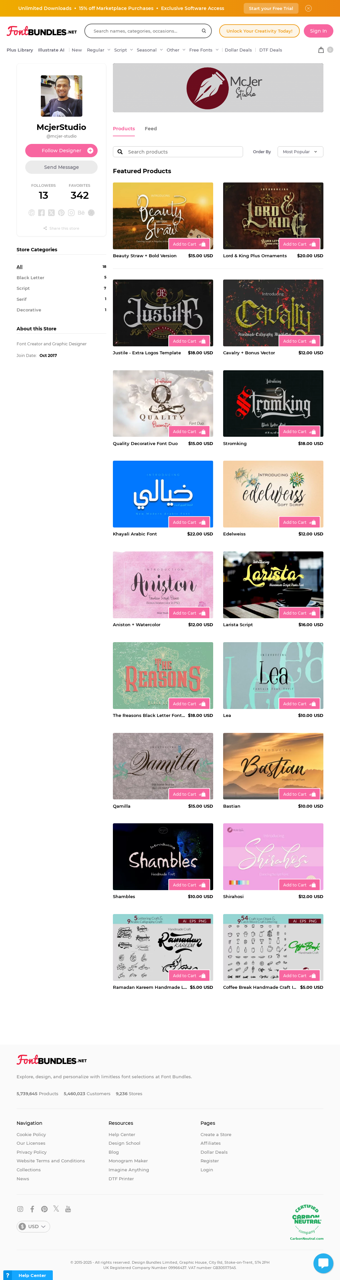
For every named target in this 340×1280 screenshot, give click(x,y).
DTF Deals (270, 50)
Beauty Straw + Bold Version (145, 255)
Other (173, 50)
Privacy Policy (31, 1151)
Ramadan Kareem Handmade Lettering (150, 986)
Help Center (122, 1133)
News (23, 1178)
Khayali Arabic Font (135, 533)
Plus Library (20, 50)
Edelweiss (234, 533)
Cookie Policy (31, 1133)
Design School (124, 1142)
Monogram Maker (128, 1160)
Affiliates (211, 1142)
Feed (148, 128)
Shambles (124, 896)
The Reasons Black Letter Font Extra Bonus (149, 715)
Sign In (318, 31)
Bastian (231, 805)
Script (120, 50)
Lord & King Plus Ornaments (255, 255)
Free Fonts (200, 50)
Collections (29, 1169)
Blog (114, 1151)
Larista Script (238, 624)
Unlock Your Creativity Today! (259, 31)
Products (123, 128)
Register (210, 1160)
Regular (95, 50)
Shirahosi (233, 896)
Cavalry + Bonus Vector (249, 352)
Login (207, 1169)
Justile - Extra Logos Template (147, 352)
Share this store (61, 228)
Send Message (61, 167)
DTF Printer (121, 1178)
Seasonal (147, 50)
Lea (227, 715)
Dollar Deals (238, 50)
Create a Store (216, 1133)
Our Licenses (31, 1142)
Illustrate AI (51, 50)
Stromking (235, 442)
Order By (262, 151)
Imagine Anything (129, 1169)
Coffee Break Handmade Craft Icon (260, 986)
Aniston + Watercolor (136, 624)
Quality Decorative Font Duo (145, 442)
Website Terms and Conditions (51, 1160)
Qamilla (121, 805)
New (77, 50)
